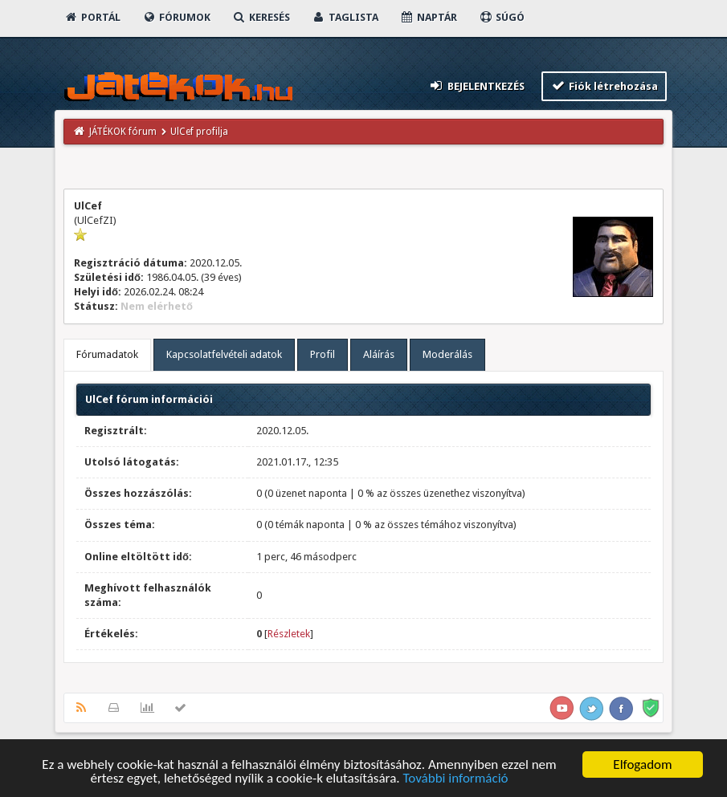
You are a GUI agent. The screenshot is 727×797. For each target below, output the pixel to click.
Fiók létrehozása (604, 85)
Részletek (289, 634)
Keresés (261, 17)
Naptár (428, 17)
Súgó (502, 17)
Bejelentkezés (476, 85)
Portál (92, 17)
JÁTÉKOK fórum (123, 131)
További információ (455, 779)
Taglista (345, 17)
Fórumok (176, 17)
